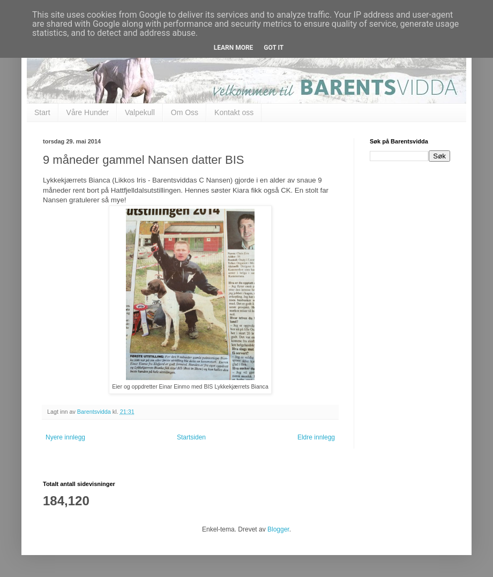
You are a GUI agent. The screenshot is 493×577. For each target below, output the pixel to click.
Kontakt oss (233, 112)
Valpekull (140, 112)
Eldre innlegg (316, 437)
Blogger (278, 529)
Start (42, 112)
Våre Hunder (87, 112)
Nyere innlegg (65, 437)
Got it (273, 47)
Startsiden (191, 437)
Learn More (233, 47)
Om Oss (184, 112)
